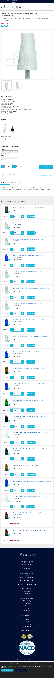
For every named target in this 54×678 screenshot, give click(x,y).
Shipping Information (27, 599)
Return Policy (27, 611)
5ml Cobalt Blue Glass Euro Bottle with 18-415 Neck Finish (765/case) (32, 482)
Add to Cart (46, 167)
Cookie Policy (27, 604)
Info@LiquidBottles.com (27, 574)
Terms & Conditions (27, 606)
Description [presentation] (5, 183)
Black (12, 130)
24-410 (20, 139)
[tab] (5, 183)
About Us (27, 592)
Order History (27, 624)
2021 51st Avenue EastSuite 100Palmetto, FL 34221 (27, 563)
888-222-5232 (27, 569)
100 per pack (9, 158)
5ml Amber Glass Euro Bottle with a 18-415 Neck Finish (28, 369)
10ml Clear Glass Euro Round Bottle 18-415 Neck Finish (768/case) (31, 337)
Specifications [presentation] (16, 183)
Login (27, 620)
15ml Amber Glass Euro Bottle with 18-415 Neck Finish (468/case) (31, 531)
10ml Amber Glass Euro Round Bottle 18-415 (25, 466)
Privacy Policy (27, 601)
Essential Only (20, 670)
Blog (27, 597)
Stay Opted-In (7, 670)
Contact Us (27, 594)
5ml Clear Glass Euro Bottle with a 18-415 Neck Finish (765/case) (31, 289)
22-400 (14, 139)
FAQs (27, 609)
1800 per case (9, 152)
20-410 (9, 139)
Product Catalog (27, 589)
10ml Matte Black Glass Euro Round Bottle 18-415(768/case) (30, 208)
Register (27, 622)
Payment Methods (27, 627)
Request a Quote (46, 176)
